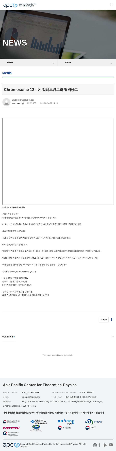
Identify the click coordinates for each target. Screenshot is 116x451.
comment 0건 (18, 103)
